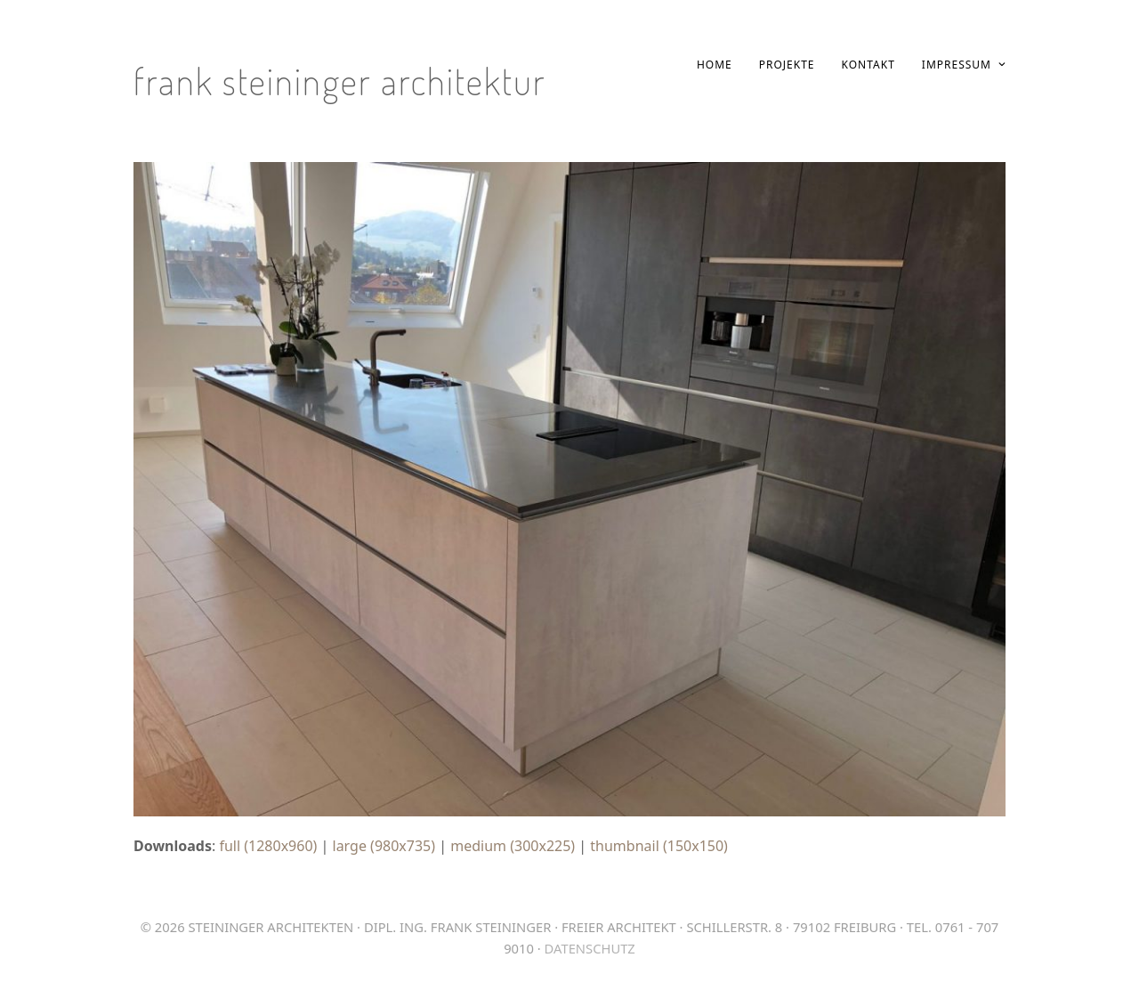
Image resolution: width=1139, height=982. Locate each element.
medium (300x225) (512, 846)
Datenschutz (590, 948)
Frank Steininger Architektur (339, 80)
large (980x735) (384, 846)
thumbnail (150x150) (659, 846)
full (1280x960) (268, 846)
